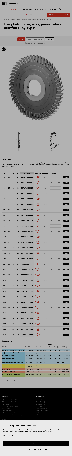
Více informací (8, 435)
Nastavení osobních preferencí (36, 449)
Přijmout (36, 444)
